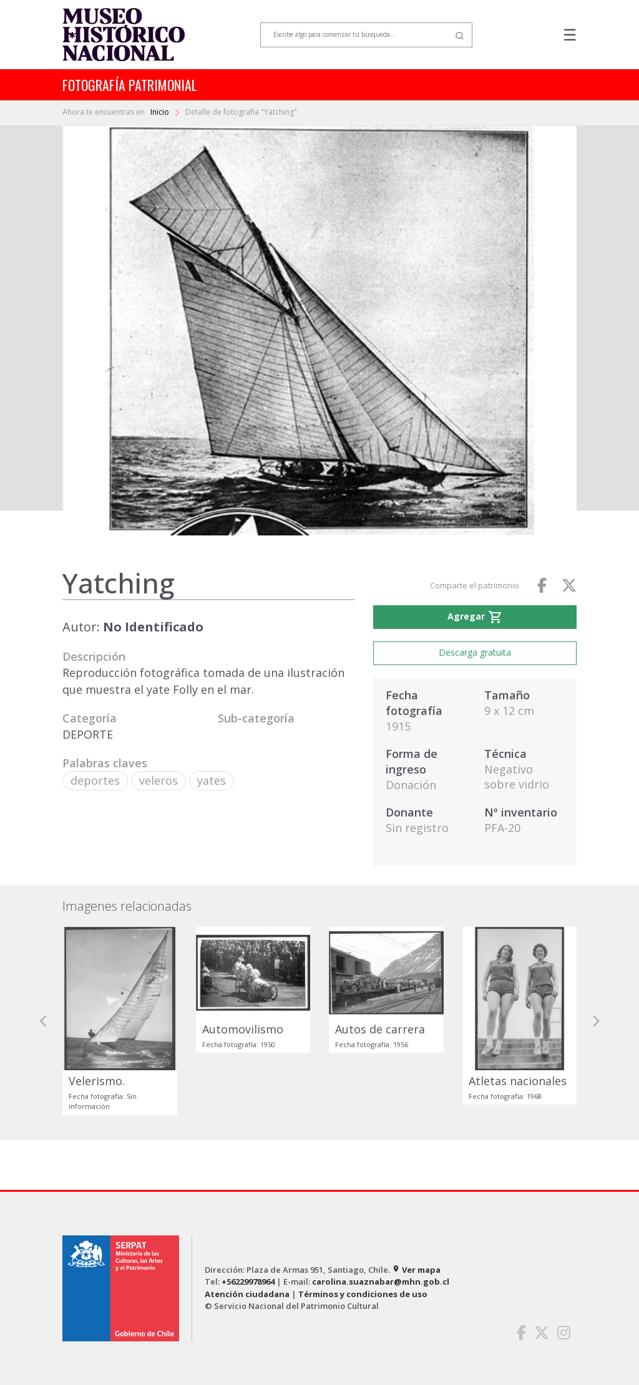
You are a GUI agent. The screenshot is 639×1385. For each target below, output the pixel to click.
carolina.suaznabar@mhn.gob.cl (380, 1281)
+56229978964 (248, 1281)
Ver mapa (416, 1269)
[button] (43, 1020)
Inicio (160, 112)
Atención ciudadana (247, 1294)
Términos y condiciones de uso (362, 1294)
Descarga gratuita (475, 652)
